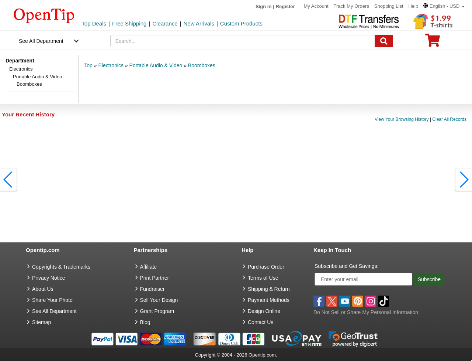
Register (285, 6)
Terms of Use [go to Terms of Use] (263, 278)
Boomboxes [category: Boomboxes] (201, 65)
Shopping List (388, 6)
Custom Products (241, 23)
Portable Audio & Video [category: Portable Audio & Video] (156, 65)
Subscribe (429, 279)
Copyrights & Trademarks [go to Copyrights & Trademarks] (61, 267)
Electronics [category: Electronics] (110, 65)
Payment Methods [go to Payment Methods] (268, 300)
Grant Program (157, 311)
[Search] (384, 41)
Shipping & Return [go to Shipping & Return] (269, 289)
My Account (315, 6)
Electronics (21, 69)
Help (413, 6)
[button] (444, 6)
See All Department (41, 41)
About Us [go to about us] (42, 289)
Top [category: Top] (88, 65)
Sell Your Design (159, 300)
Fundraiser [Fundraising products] (152, 289)
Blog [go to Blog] (145, 322)
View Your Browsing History (402, 119)
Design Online (264, 311)
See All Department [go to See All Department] (54, 311)
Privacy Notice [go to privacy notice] (48, 278)
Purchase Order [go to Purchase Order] (266, 267)
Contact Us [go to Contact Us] (260, 322)
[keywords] (242, 41)
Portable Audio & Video (37, 76)
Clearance (164, 23)
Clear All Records (449, 119)
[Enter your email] (363, 279)
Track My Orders (351, 6)
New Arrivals (199, 23)
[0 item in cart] (432, 42)
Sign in (263, 6)
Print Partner (154, 278)
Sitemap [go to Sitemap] (41, 322)
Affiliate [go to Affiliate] (148, 267)
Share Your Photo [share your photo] (52, 300)
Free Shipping (129, 23)
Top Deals (93, 23)
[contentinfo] (44, 15)
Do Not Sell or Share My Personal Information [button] (365, 312)
